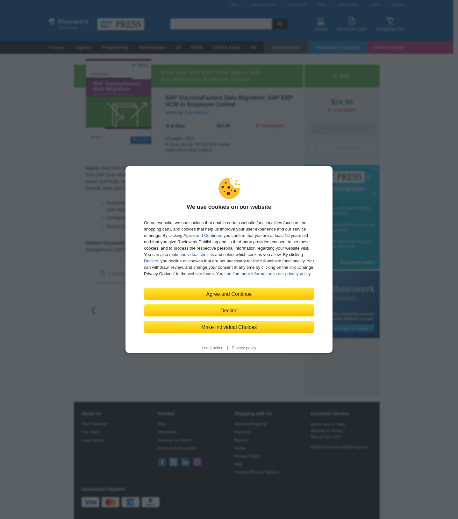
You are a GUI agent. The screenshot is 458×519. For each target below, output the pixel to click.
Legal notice (212, 348)
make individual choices (191, 254)
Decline (151, 261)
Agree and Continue (202, 235)
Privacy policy (244, 348)
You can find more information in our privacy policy (263, 273)
